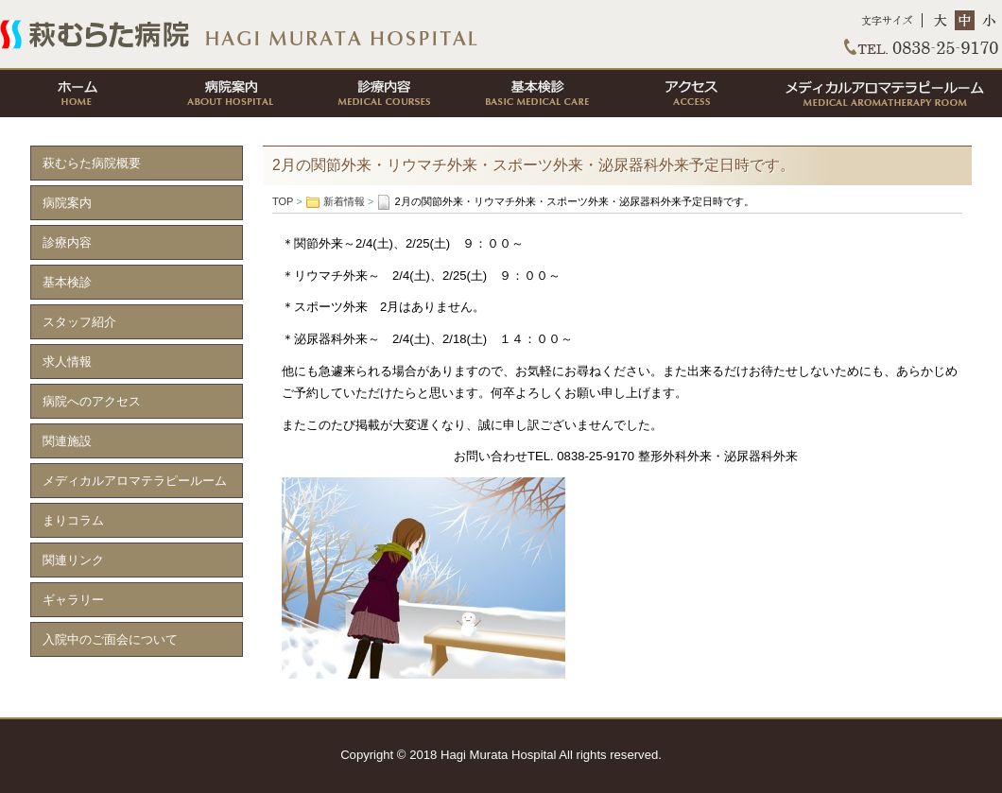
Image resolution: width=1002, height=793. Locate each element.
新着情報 (344, 201)
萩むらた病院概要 (92, 163)
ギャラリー (73, 600)
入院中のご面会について (110, 639)
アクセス (689, 93)
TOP (501, 34)
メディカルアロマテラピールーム (884, 93)
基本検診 (536, 93)
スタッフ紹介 (79, 322)
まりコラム (73, 520)
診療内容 (382, 93)
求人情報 (67, 361)
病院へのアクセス (92, 401)
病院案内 (229, 93)
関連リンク (73, 560)
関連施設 (67, 441)
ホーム (76, 93)
